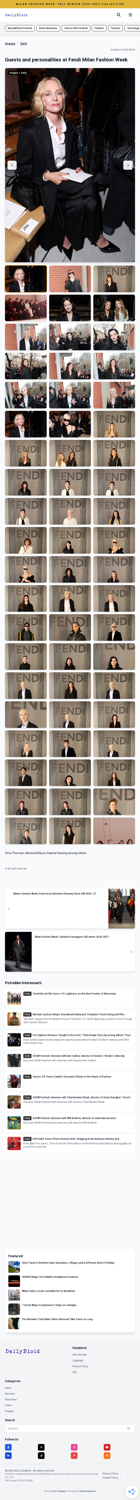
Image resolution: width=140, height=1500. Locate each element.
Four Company (59, 1491)
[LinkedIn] (8, 1455)
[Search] (128, 1428)
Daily (23, 43)
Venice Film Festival (76, 28)
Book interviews (48, 28)
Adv (74, 1372)
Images (10, 43)
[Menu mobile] (130, 15)
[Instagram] (74, 1447)
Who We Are (79, 1354)
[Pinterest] (74, 1455)
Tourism (115, 28)
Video (8, 1405)
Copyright (77, 1360)
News (8, 1387)
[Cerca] (118, 15)
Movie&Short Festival (20, 28)
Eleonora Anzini (88, 1491)
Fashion (99, 28)
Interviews (11, 1399)
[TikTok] (41, 1455)
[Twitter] (41, 1447)
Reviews (10, 1393)
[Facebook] (8, 1447)
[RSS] (107, 1455)
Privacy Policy (80, 1366)
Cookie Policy (110, 1477)
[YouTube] (107, 1447)
